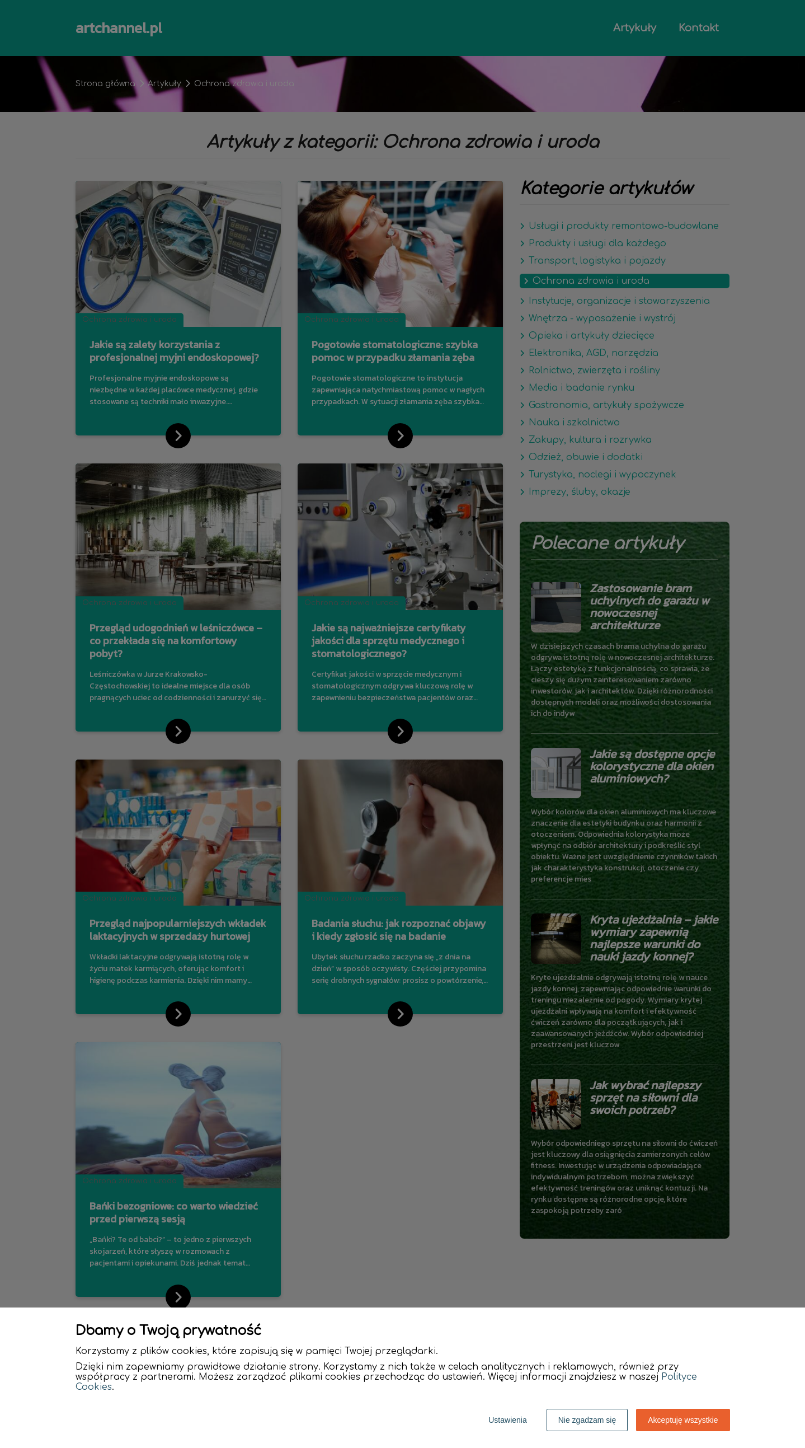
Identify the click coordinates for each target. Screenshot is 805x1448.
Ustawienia (507, 1420)
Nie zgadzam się (587, 1420)
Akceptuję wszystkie (683, 1420)
